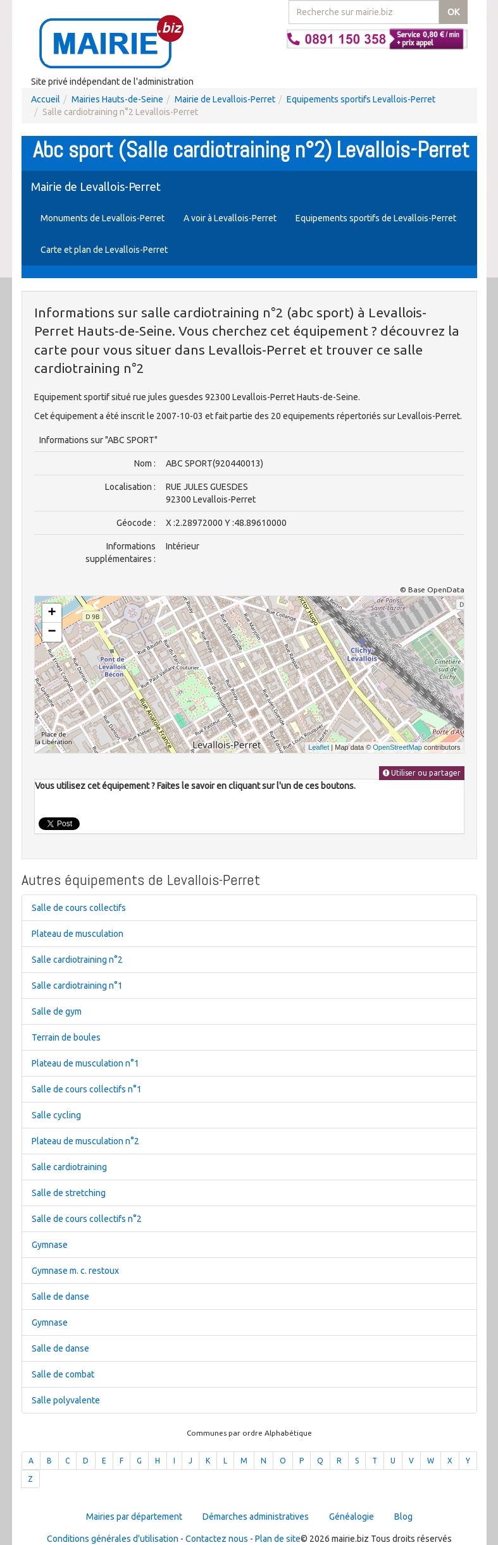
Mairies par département (134, 1516)
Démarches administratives (255, 1516)
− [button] (51, 632)
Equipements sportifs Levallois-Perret (361, 99)
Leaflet (318, 747)
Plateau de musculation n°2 (85, 1141)
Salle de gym (57, 1011)
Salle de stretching (69, 1193)
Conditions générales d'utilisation (112, 1539)
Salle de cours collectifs (79, 908)
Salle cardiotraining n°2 (77, 960)
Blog (403, 1516)
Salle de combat (63, 1374)
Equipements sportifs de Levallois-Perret (376, 218)
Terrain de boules (66, 1037)
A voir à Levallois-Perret (230, 218)
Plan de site (278, 1539)
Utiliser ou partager (422, 773)
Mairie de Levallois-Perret (225, 99)
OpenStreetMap (397, 747)
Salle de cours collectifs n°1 (87, 1089)
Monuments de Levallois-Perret (102, 218)
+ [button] (51, 613)
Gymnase (50, 1245)
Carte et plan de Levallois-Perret (104, 250)
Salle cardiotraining (69, 1167)
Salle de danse (60, 1297)
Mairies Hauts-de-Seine (117, 99)
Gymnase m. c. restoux (75, 1271)
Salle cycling (56, 1115)
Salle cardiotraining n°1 (77, 985)
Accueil (45, 99)
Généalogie (351, 1516)
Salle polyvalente (66, 1400)
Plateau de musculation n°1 (85, 1063)
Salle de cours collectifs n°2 (87, 1219)
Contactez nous (216, 1539)
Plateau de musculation (77, 934)
